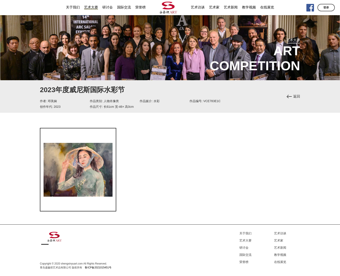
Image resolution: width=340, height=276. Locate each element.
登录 (326, 7)
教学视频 (280, 254)
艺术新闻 (280, 247)
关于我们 (245, 233)
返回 (296, 96)
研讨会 (243, 247)
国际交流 (245, 254)
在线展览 (280, 262)
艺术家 (278, 240)
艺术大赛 (245, 240)
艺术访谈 (280, 233)
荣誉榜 (243, 262)
